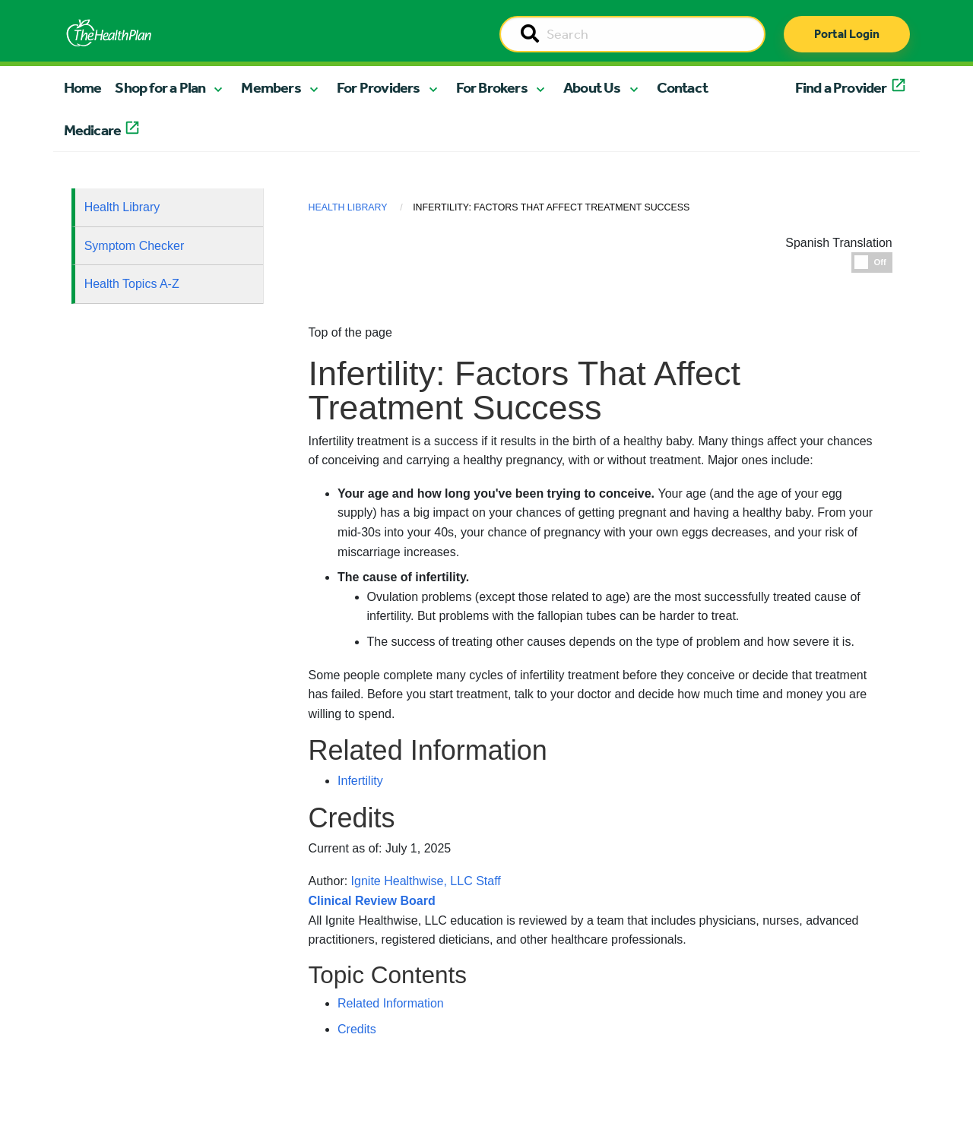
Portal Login (847, 34)
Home (83, 87)
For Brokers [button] (492, 87)
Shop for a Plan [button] (160, 87)
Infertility (360, 780)
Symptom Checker (134, 245)
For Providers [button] (378, 87)
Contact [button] (682, 87)
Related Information (391, 1003)
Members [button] (270, 87)
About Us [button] (592, 87)
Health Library (122, 207)
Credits (357, 1029)
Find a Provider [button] (841, 87)
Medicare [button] (93, 130)
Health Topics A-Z (131, 283)
